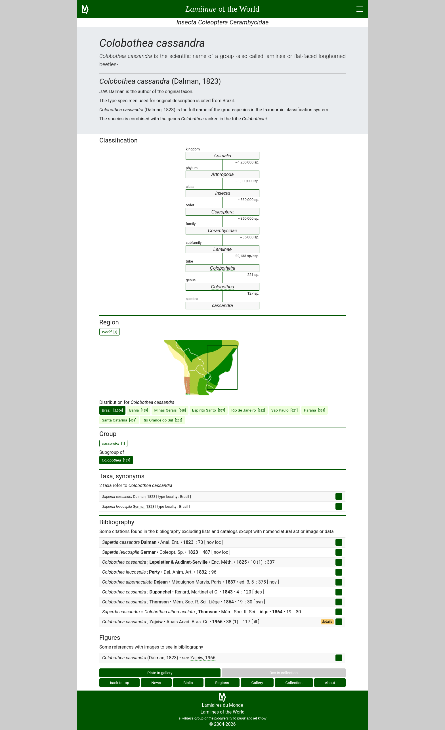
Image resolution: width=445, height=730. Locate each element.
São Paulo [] (284, 410)
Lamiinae (222, 249)
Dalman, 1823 (144, 496)
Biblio (188, 682)
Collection (294, 682)
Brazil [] (112, 410)
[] (116, 460)
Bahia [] (138, 410)
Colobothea (222, 286)
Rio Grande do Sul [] (162, 420)
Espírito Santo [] (208, 410)
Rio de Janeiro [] (248, 410)
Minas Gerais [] (170, 410)
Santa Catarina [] (119, 420)
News (156, 682)
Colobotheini (222, 268)
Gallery (257, 682)
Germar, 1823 (143, 506)
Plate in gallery (160, 672)
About (330, 682)
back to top (119, 682)
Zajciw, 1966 (202, 657)
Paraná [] (314, 410)
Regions (222, 682)
